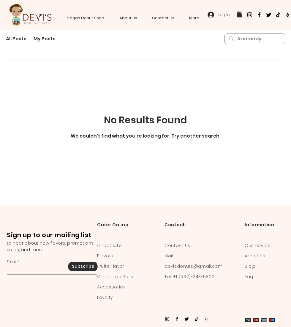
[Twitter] (268, 15)
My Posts (45, 38)
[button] (239, 14)
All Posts (16, 38)
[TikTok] (278, 15)
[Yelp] (287, 15)
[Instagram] (249, 15)
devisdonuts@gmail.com (194, 266)
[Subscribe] (83, 266)
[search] (254, 39)
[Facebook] (259, 15)
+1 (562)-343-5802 (193, 277)
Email (12, 262)
